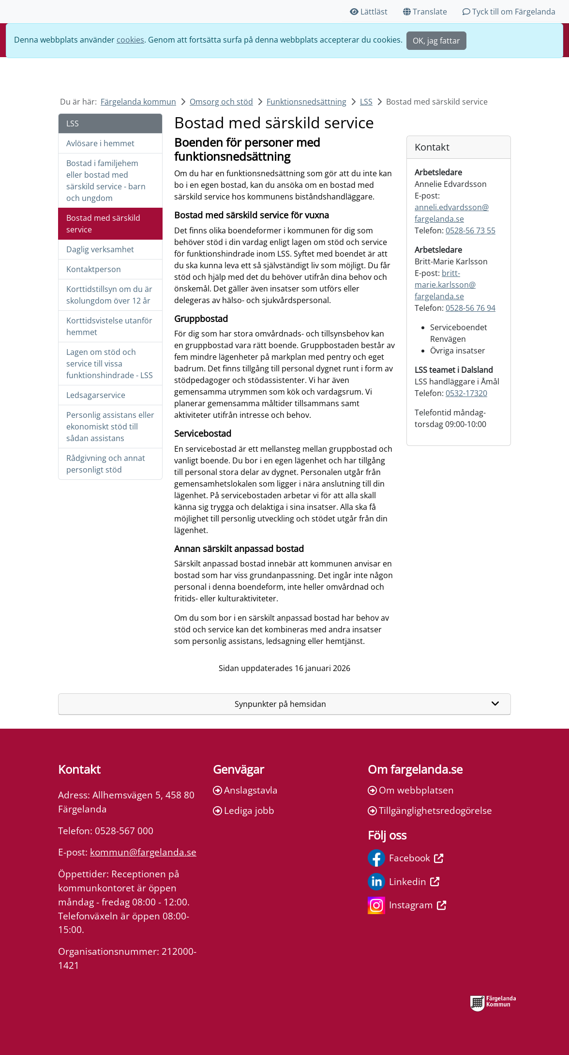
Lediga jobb (243, 810)
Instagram (407, 905)
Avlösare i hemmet (100, 143)
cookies (130, 39)
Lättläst (369, 11)
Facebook (405, 858)
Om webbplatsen (411, 789)
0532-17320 (466, 393)
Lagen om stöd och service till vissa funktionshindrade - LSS (109, 364)
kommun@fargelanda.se (143, 851)
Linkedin (403, 881)
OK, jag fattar (436, 40)
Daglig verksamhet (100, 249)
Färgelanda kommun (138, 101)
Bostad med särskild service (103, 224)
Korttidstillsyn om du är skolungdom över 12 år (109, 295)
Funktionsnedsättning (306, 101)
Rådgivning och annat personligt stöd (105, 464)
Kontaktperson (93, 269)
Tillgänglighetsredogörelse (430, 810)
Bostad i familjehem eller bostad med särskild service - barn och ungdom (106, 180)
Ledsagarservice (95, 395)
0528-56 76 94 (470, 308)
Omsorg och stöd (221, 101)
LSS (366, 101)
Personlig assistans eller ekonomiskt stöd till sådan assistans (110, 426)
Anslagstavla (245, 789)
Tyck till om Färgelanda (509, 11)
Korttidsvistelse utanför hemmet (109, 326)
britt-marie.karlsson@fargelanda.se (445, 285)
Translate (425, 11)
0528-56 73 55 (470, 230)
